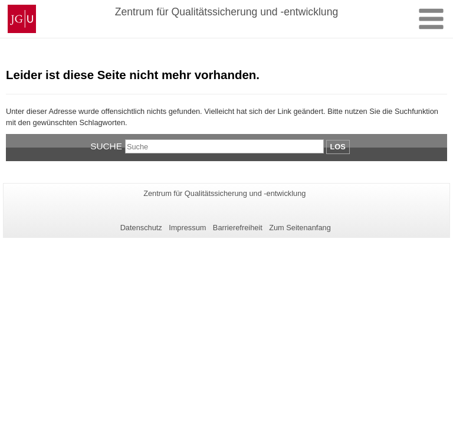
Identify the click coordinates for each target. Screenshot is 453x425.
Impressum (187, 227)
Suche (106, 146)
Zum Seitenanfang (300, 227)
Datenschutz (141, 227)
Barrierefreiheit (237, 227)
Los (338, 146)
